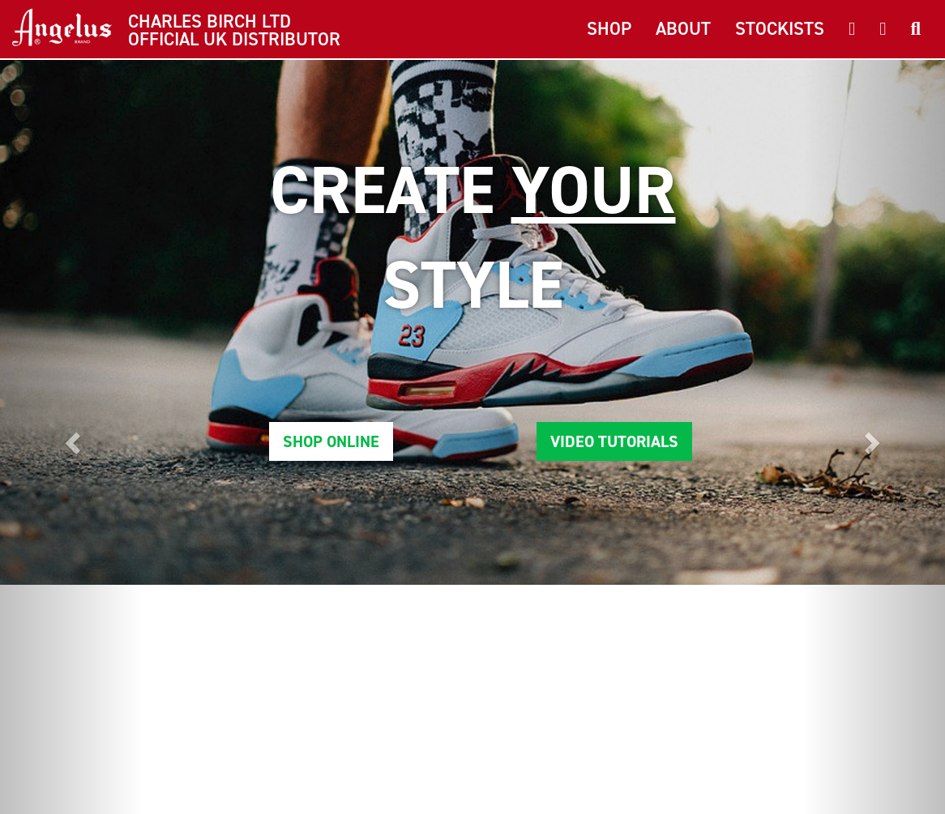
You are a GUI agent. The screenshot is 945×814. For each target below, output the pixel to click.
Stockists (779, 28)
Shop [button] (609, 28)
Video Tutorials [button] (614, 441)
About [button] (683, 28)
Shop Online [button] (331, 441)
